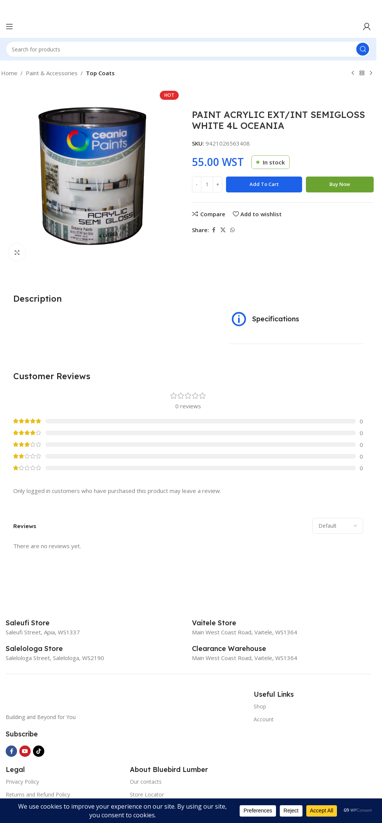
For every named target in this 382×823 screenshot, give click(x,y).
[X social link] (223, 230)
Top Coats (100, 73)
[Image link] (62, 697)
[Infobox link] (36, 623)
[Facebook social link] (213, 230)
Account (264, 719)
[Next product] (371, 73)
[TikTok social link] (38, 751)
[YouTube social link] (25, 751)
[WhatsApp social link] (232, 230)
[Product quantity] (207, 184)
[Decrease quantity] (196, 184)
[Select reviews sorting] (337, 526)
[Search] (188, 49)
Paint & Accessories (52, 73)
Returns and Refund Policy (38, 794)
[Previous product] (352, 73)
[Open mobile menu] (9, 26)
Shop (260, 706)
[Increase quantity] (217, 184)
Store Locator (147, 794)
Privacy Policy (22, 781)
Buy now (339, 184)
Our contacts (146, 781)
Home (9, 73)
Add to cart (264, 184)
